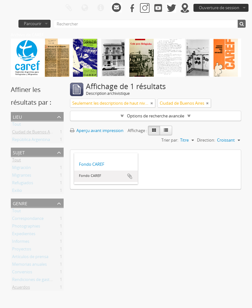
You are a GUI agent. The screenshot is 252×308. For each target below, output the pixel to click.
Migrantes (21, 176)
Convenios (22, 273)
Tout (16, 125)
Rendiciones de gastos (33, 281)
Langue (85, 8)
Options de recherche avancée (155, 116)
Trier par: (169, 140)
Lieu (17, 116)
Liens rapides (100, 8)
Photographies (26, 227)
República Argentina (31, 141)
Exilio (17, 191)
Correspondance (28, 219)
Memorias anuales (29, 265)
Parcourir (32, 23)
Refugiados (22, 184)
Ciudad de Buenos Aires (34, 133)
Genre (20, 203)
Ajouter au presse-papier (130, 176)
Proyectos (21, 250)
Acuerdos (21, 288)
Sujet (19, 152)
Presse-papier (69, 8)
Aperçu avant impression (96, 130)
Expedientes (23, 235)
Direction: (206, 140)
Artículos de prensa (30, 258)
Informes (20, 242)
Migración (21, 169)
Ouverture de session (219, 7)
